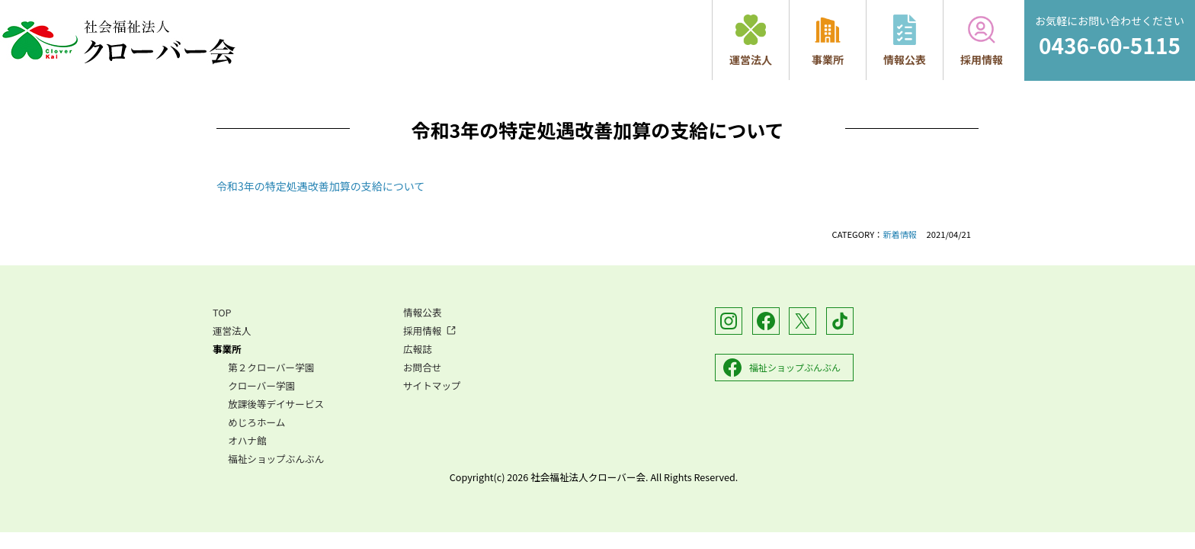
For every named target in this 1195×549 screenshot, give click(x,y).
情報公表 (904, 40)
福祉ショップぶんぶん (276, 458)
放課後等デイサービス (276, 403)
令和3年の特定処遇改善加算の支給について (320, 186)
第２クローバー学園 (271, 367)
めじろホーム (256, 422)
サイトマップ (432, 385)
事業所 (828, 40)
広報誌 (417, 349)
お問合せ (422, 367)
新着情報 (900, 234)
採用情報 (981, 40)
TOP (222, 312)
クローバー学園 (261, 385)
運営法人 (750, 40)
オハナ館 (247, 440)
